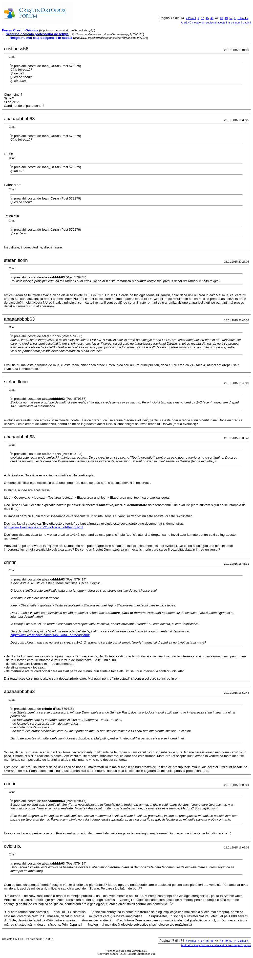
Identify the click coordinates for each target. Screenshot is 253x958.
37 (202, 18)
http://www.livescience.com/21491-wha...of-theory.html (43, 527)
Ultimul (242, 18)
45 (207, 18)
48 (221, 18)
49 (226, 18)
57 (231, 18)
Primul (191, 18)
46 (212, 18)
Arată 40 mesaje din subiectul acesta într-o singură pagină (216, 22)
